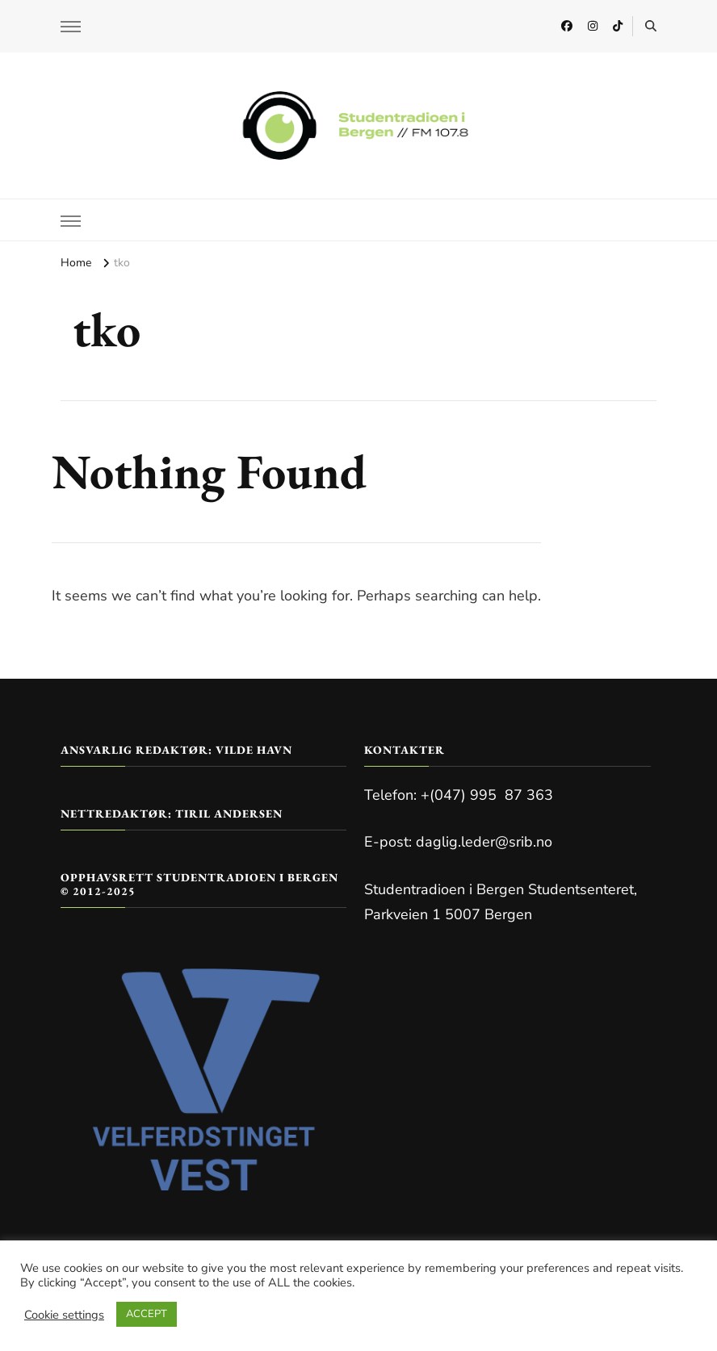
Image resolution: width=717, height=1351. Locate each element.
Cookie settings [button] (64, 1314)
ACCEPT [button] (146, 1314)
